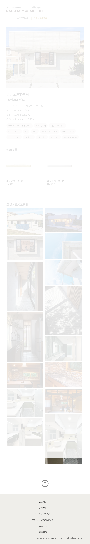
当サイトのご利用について (42, 519)
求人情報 (42, 507)
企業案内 (42, 501)
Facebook (42, 525)
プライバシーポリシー (42, 513)
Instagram (42, 531)
